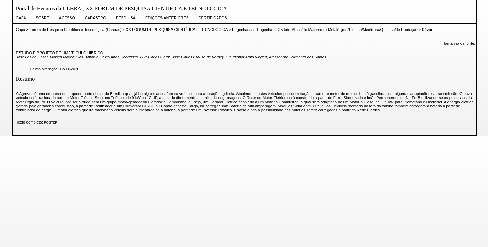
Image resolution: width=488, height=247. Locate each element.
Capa (21, 18)
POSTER (50, 122)
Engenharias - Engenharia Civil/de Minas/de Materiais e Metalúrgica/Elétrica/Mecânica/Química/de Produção (325, 29)
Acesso (67, 18)
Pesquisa (125, 18)
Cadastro (95, 18)
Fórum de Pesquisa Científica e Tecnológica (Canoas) (75, 29)
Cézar (427, 29)
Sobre (42, 18)
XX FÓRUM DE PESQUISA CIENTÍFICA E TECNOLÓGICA (177, 29)
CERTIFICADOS (212, 18)
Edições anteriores (167, 18)
